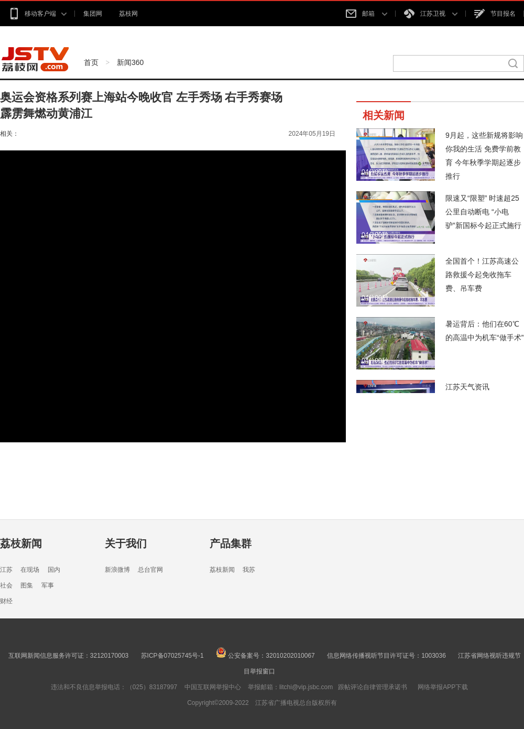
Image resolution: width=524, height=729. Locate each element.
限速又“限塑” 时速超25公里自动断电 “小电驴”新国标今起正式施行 (483, 212)
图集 (26, 585)
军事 (47, 585)
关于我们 (126, 543)
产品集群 (231, 543)
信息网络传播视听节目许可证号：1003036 (386, 655)
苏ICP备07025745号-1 (172, 655)
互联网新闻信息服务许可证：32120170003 (68, 655)
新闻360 (130, 62)
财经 (6, 601)
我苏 (249, 569)
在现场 (29, 569)
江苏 (6, 569)
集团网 (92, 13)
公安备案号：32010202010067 (265, 655)
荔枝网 (128, 13)
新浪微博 (117, 569)
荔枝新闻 (21, 543)
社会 (6, 585)
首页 (91, 62)
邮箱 (366, 13)
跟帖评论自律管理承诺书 (372, 687)
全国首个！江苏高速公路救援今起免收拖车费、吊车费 (482, 274)
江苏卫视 (430, 13)
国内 (54, 569)
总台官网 (150, 569)
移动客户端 (37, 13)
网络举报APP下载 (443, 687)
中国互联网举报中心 (212, 687)
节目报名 (495, 13)
